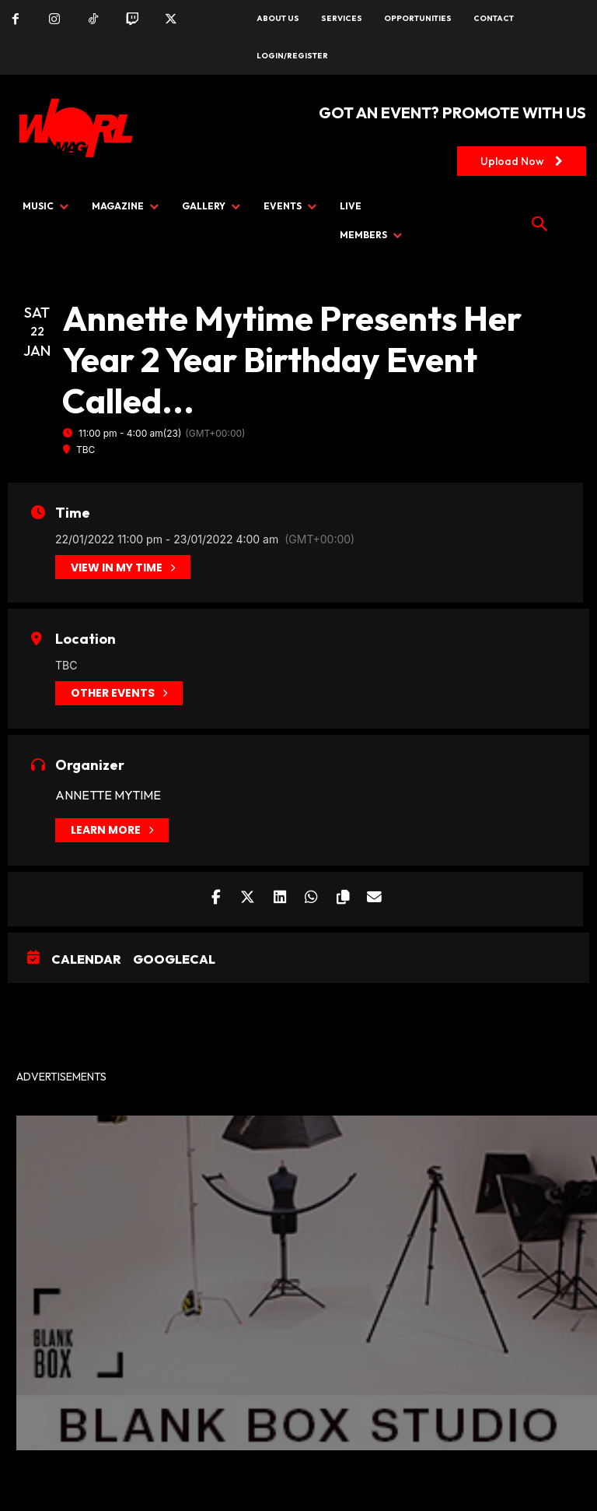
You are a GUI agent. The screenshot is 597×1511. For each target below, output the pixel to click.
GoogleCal (174, 959)
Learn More (112, 830)
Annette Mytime (108, 795)
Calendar (86, 959)
